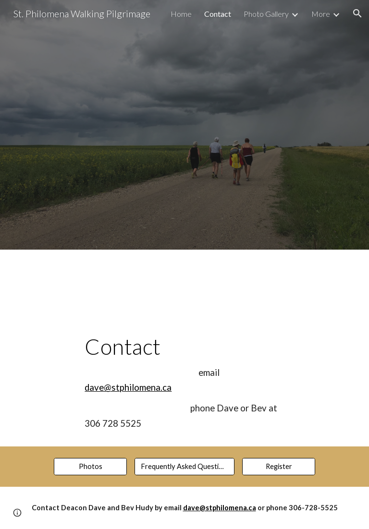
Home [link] (181, 13)
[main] (184, 368)
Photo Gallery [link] (266, 13)
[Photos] (90, 467)
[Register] (278, 467)
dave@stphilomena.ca (128, 387)
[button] (357, 13)
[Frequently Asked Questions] (184, 467)
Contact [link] (217, 13)
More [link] (320, 13)
